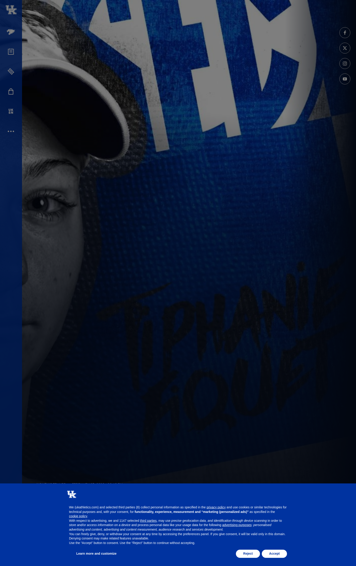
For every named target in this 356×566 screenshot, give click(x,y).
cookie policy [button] (78, 516)
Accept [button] (274, 553)
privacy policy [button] (216, 507)
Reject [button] (248, 553)
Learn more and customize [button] (96, 553)
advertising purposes (237, 525)
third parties (148, 520)
